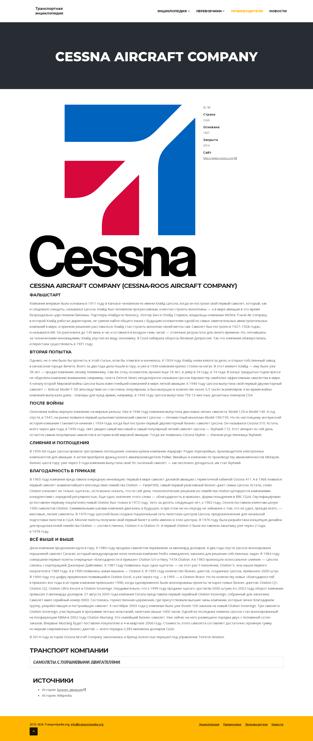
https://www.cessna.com (218, 158)
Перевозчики (210, 11)
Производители (247, 11)
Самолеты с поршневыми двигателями (76, 662)
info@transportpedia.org (87, 724)
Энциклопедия (173, 11)
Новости (278, 11)
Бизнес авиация (70, 689)
